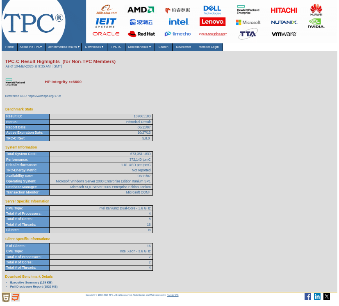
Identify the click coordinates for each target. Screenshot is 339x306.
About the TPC (40, 48)
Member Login (266, 48)
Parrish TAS (172, 297)
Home (11, 48)
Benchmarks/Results (81, 48)
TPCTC (148, 48)
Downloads (120, 48)
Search (208, 48)
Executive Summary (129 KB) (31, 285)
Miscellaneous (178, 48)
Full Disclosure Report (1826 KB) (34, 288)
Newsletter (234, 48)
